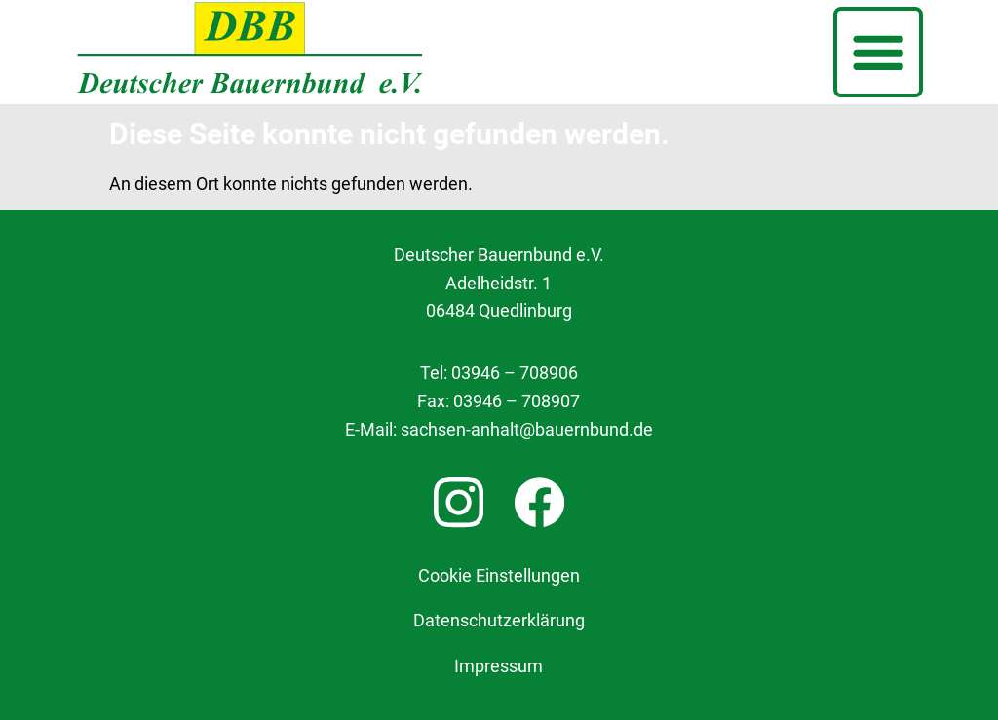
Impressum (498, 666)
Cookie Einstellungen (499, 576)
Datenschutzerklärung (499, 620)
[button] (878, 51)
